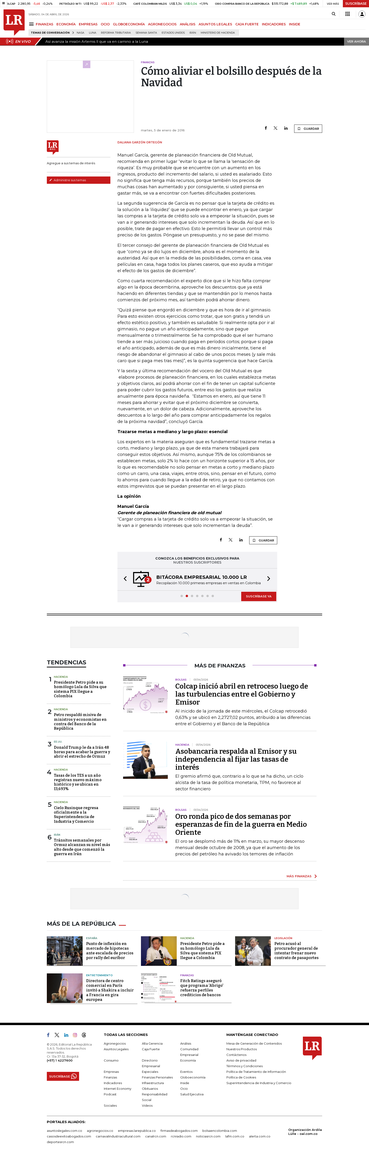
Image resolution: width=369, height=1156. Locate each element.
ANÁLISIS (187, 24)
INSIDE (294, 24)
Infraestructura (153, 1083)
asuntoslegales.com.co (64, 1130)
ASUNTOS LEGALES (215, 24)
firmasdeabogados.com (179, 1130)
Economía (188, 1060)
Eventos (186, 1072)
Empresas (111, 1072)
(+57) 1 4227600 (59, 1060)
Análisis (185, 1043)
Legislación (283, 938)
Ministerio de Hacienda (218, 32)
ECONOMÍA (66, 24)
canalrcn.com (155, 1136)
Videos (147, 1105)
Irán (192, 32)
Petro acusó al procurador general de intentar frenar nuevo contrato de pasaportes (296, 950)
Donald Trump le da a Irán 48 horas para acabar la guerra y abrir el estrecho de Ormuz (82, 752)
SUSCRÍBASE (356, 3)
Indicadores (113, 1083)
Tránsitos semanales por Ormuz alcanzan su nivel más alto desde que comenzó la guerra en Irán (82, 847)
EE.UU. (58, 741)
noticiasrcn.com (208, 1136)
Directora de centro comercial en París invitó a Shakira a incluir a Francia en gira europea (110, 990)
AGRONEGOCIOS (162, 24)
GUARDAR (308, 128)
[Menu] (32, 24)
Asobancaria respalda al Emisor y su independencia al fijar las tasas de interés (236, 759)
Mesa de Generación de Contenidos (254, 1043)
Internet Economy (117, 1088)
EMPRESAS (88, 24)
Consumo (111, 1060)
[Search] (333, 14)
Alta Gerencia (152, 1043)
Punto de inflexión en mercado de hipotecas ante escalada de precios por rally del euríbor (109, 950)
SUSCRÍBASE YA (259, 596)
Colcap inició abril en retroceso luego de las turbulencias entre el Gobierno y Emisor (241, 694)
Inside (184, 1083)
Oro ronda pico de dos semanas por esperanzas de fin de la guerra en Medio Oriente (241, 824)
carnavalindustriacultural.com (118, 1136)
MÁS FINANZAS (299, 876)
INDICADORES (274, 24)
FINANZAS (44, 24)
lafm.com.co (234, 1136)
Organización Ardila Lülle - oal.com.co (305, 1132)
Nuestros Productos (241, 1049)
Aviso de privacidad (241, 1060)
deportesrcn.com (60, 1142)
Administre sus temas (67, 180)
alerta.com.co (259, 1136)
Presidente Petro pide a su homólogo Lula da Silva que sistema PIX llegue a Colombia (80, 689)
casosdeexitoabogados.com (69, 1136)
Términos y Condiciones (244, 1066)
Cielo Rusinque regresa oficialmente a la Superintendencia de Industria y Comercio (76, 815)
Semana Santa (146, 32)
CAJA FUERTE (247, 24)
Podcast (110, 1094)
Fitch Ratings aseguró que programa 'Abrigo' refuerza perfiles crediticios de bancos (201, 988)
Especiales (150, 1072)
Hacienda (61, 676)
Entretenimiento (99, 975)
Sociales (110, 1105)
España (91, 938)
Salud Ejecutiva (192, 1094)
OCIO (105, 24)
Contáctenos (236, 1055)
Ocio (184, 1088)
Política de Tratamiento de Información (256, 1072)
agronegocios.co (100, 1130)
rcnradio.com (181, 1136)
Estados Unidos (173, 32)
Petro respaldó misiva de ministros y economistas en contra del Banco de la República (80, 722)
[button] (123, 579)
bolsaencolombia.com (219, 1130)
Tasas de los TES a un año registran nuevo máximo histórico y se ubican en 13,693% (78, 782)
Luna (92, 32)
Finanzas (187, 975)
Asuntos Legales (116, 1049)
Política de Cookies (241, 1077)
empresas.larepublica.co (137, 1130)
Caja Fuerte (151, 1049)
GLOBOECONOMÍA (129, 24)
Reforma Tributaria (116, 32)
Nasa (80, 32)
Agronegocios (115, 1043)
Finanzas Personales (157, 1077)
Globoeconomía (192, 1077)
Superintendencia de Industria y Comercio (258, 1083)
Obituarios (150, 1088)
